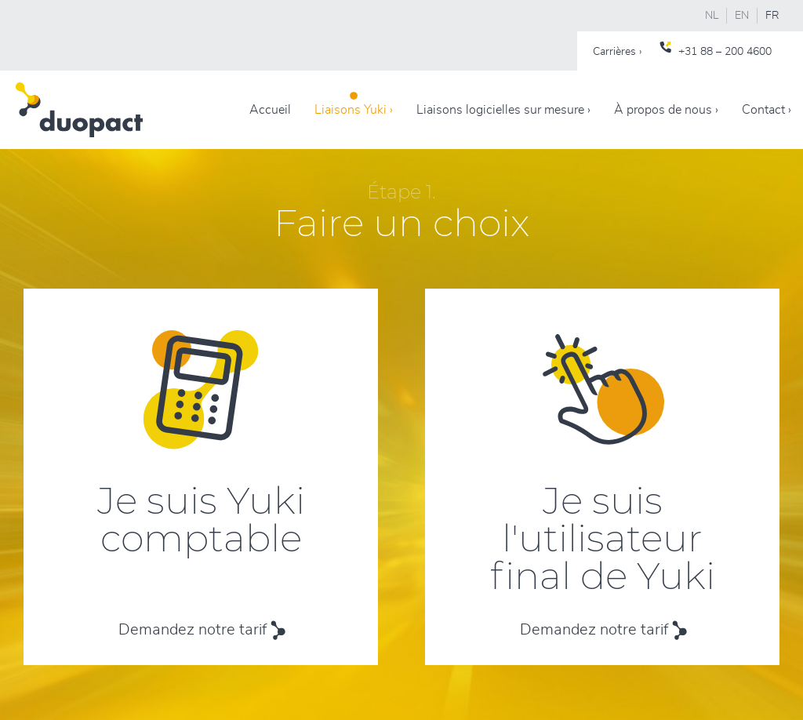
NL (711, 15)
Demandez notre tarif (192, 630)
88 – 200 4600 (736, 51)
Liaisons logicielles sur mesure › (503, 110)
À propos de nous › (666, 110)
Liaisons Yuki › (353, 110)
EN (742, 15)
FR (772, 15)
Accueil (270, 110)
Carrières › (617, 51)
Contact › (766, 110)
